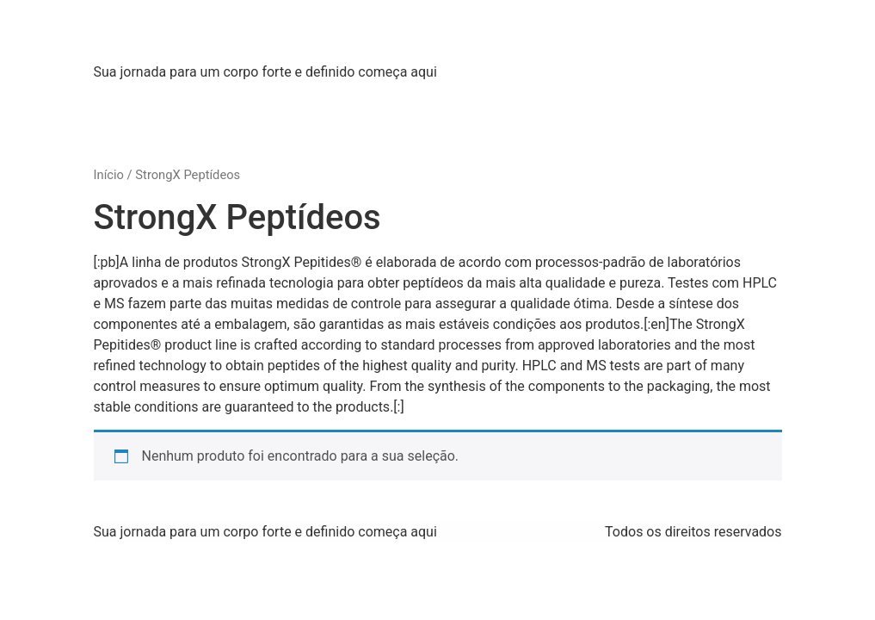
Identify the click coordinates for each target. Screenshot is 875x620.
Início (109, 175)
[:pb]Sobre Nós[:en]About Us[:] (260, 99)
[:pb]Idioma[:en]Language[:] (277, 134)
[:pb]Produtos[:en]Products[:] (463, 99)
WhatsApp (138, 134)
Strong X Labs (201, 34)
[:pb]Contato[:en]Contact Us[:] (665, 99)
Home (125, 99)
